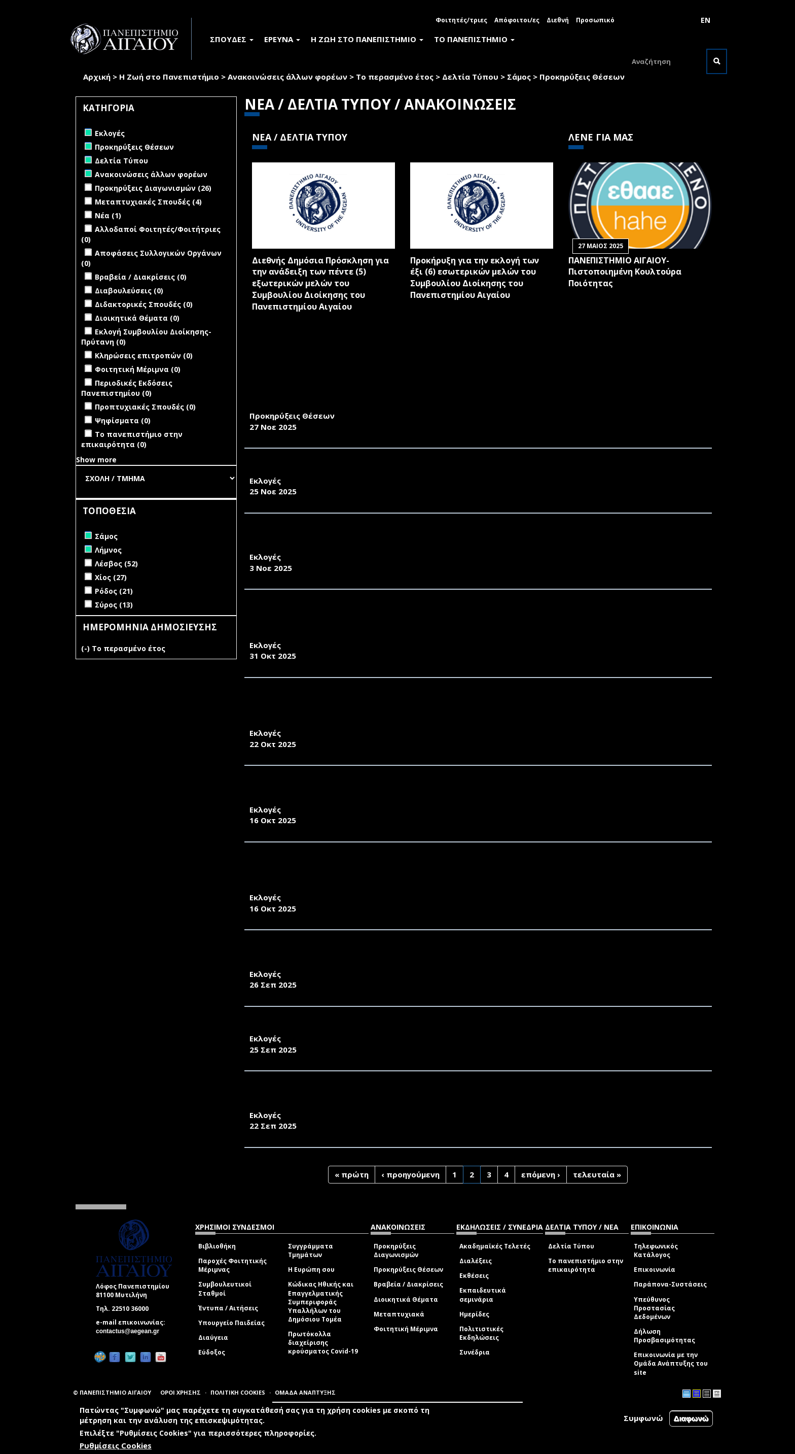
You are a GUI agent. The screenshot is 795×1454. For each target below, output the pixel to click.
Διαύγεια (213, 1337)
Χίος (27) (111, 577)
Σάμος (519, 77)
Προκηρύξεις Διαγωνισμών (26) (153, 188)
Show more (96, 459)
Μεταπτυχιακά (399, 1314)
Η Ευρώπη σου (311, 1269)
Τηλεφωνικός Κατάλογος (656, 1250)
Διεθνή (558, 20)
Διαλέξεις (475, 1261)
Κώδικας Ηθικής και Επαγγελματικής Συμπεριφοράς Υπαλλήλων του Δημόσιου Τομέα (320, 1302)
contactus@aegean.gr (130, 1331)
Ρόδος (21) (114, 591)
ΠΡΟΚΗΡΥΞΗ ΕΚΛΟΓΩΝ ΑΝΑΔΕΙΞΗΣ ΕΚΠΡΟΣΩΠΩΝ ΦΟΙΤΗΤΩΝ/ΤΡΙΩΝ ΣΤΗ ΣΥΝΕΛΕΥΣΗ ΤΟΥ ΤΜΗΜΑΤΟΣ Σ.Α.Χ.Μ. (474, 1027)
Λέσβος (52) (116, 563)
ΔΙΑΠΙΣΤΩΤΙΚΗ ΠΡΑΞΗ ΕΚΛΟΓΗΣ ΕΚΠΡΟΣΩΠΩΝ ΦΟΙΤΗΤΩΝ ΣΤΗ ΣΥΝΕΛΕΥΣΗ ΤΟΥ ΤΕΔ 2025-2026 (440, 469)
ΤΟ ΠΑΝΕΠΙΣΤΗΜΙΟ (474, 39)
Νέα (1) (108, 215)
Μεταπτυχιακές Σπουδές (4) (148, 202)
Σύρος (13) (114, 605)
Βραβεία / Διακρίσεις (408, 1284)
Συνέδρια (474, 1352)
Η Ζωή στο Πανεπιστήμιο (169, 77)
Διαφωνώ (691, 1418)
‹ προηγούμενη (410, 1174)
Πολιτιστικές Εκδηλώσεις (481, 1333)
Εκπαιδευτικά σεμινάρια (482, 1294)
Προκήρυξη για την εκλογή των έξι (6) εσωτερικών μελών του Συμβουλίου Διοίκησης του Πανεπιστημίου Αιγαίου (474, 278)
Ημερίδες (474, 1314)
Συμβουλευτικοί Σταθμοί (224, 1288)
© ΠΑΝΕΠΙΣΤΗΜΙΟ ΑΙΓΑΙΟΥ (112, 1392)
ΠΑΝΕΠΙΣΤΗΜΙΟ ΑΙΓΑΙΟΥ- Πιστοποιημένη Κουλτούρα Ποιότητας (624, 272)
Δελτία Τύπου (470, 77)
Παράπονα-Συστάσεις (670, 1284)
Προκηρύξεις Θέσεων (582, 77)
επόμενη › (540, 1174)
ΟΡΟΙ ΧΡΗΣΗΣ (180, 1392)
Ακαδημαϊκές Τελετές (494, 1246)
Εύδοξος (211, 1352)
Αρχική (97, 77)
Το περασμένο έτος (394, 77)
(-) (86, 648)
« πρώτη (352, 1174)
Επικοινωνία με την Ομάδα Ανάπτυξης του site (671, 1363)
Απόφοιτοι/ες (516, 20)
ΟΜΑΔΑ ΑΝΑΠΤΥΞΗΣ (305, 1392)
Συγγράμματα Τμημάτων (310, 1250)
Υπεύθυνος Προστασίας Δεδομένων (654, 1308)
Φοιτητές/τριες (461, 20)
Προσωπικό (595, 20)
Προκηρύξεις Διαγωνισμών (396, 1250)
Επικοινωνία (654, 1269)
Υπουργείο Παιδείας (231, 1322)
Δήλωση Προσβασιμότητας (664, 1335)
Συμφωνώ (643, 1418)
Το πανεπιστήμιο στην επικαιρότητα (585, 1265)
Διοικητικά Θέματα (406, 1299)
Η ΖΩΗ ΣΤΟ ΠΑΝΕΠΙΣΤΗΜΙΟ (367, 39)
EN (705, 20)
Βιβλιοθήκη (217, 1246)
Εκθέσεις (474, 1275)
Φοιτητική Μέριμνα (406, 1329)
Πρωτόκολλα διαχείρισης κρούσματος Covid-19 (323, 1343)
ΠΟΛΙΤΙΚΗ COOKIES (237, 1392)
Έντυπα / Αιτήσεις (228, 1308)
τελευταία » (597, 1174)
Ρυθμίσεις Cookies (116, 1445)
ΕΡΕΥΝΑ (282, 39)
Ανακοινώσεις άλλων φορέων (287, 77)
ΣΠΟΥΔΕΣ (232, 39)
